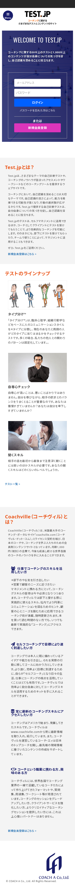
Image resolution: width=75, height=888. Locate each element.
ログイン (37, 102)
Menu (8, 16)
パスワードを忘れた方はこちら (37, 110)
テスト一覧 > (12, 484)
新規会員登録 (37, 128)
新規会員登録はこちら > (22, 254)
